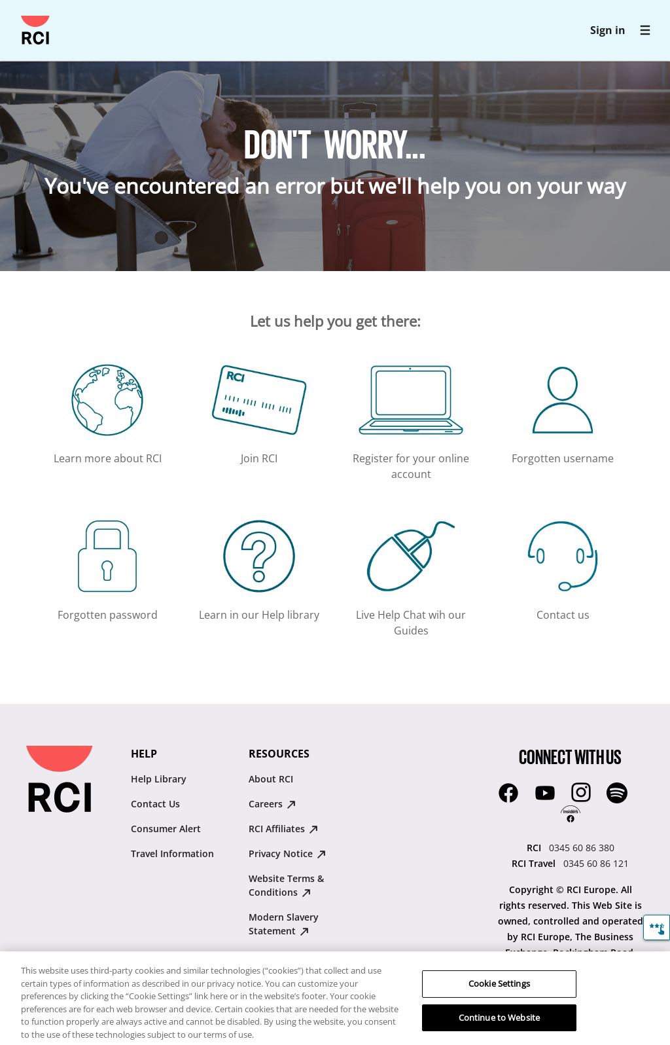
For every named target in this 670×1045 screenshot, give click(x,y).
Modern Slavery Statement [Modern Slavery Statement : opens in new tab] (284, 924)
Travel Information (172, 853)
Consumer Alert (166, 828)
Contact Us (155, 804)
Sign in (608, 30)
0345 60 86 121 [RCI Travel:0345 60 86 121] (596, 863)
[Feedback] (656, 927)
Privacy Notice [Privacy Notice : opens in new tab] (287, 853)
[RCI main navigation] (645, 30)
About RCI (271, 779)
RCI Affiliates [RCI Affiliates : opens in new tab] (283, 828)
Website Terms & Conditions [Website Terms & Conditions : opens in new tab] (286, 885)
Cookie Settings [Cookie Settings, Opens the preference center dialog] (499, 998)
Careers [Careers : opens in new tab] (272, 804)
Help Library (158, 779)
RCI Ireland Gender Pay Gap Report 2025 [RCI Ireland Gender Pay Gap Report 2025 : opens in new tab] (300, 962)
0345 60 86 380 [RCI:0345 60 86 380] (581, 847)
